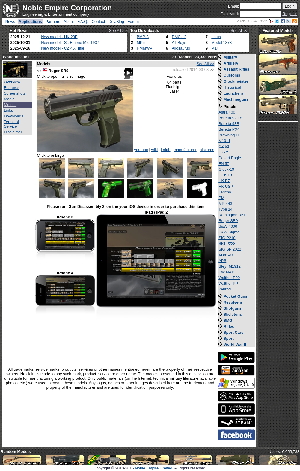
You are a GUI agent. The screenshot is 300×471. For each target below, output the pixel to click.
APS (222, 260)
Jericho (224, 192)
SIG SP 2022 (229, 249)
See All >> (118, 30)
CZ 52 (223, 146)
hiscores (207, 149)
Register (289, 13)
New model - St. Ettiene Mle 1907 (70, 42)
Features (11, 87)
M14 (215, 48)
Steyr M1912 (229, 266)
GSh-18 (225, 175)
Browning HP (229, 135)
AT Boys (179, 42)
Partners (53, 21)
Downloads (13, 116)
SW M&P (226, 272)
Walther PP (228, 283)
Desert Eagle (229, 158)
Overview (12, 82)
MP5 (141, 42)
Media (9, 99)
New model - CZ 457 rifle (62, 48)
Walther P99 (229, 277)
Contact (98, 21)
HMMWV (144, 48)
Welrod (224, 289)
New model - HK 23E (59, 37)
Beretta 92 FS (230, 118)
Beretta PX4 (228, 129)
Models (10, 104)
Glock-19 (226, 169)
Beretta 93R (228, 123)
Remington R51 (231, 215)
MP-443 (225, 203)
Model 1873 (221, 42)
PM (221, 198)
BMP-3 (143, 37)
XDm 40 (225, 255)
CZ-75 (223, 152)
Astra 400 (226, 112)
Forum (133, 21)
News (10, 21)
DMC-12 (179, 37)
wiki (154, 149)
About (69, 21)
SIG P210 (226, 237)
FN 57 (223, 163)
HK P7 (224, 180)
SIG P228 (226, 243)
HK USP (225, 186)
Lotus (216, 37)
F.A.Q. (82, 21)
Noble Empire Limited (153, 468)
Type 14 (225, 209)
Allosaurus (181, 48)
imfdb (166, 149)
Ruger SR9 (228, 220)
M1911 (224, 140)
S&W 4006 (227, 226)
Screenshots (14, 93)
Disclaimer (13, 132)
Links (8, 110)
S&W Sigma (228, 232)
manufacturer (185, 149)
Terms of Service (11, 124)
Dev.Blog (116, 21)
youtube (141, 149)
